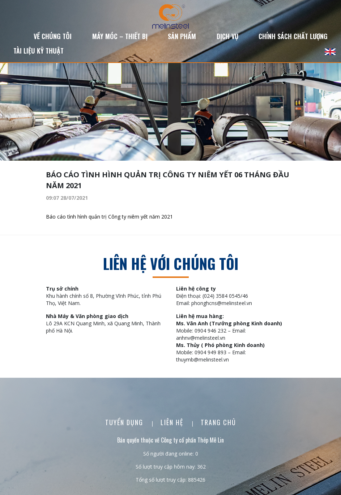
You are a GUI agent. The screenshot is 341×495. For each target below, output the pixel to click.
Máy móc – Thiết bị (120, 36)
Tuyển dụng (125, 422)
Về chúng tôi (53, 36)
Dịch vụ (227, 36)
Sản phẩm (182, 36)
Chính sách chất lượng (293, 36)
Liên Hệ (173, 422)
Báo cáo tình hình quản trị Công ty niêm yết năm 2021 (109, 216)
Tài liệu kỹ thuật (38, 50)
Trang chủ (218, 422)
